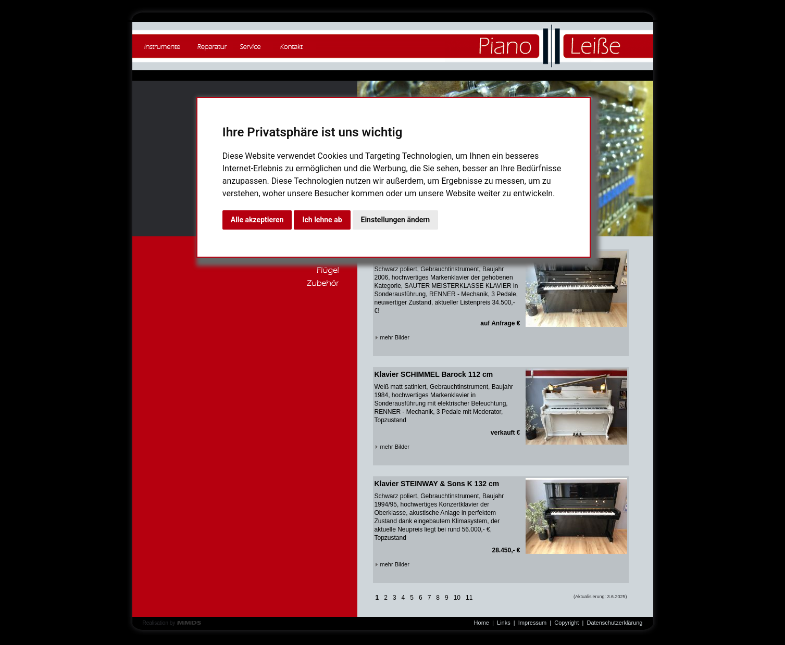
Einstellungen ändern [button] (395, 220)
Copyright (566, 622)
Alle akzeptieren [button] (257, 220)
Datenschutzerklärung (614, 622)
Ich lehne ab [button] (322, 220)
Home (481, 622)
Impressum (532, 622)
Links (503, 622)
